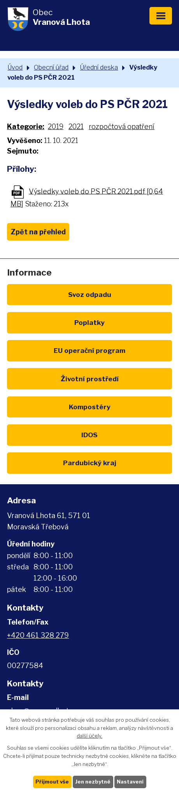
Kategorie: (25, 126)
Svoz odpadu (89, 294)
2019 (55, 126)
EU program (89, 350)
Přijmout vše (52, 781)
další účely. (89, 736)
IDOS (89, 435)
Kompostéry (90, 407)
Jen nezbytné (93, 781)
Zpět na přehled (38, 232)
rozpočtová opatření (121, 126)
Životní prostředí (90, 379)
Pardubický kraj (89, 463)
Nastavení (130, 781)
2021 (76, 126)
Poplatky (89, 322)
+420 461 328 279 (38, 635)
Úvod (15, 67)
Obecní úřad (51, 67)
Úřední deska (99, 67)
